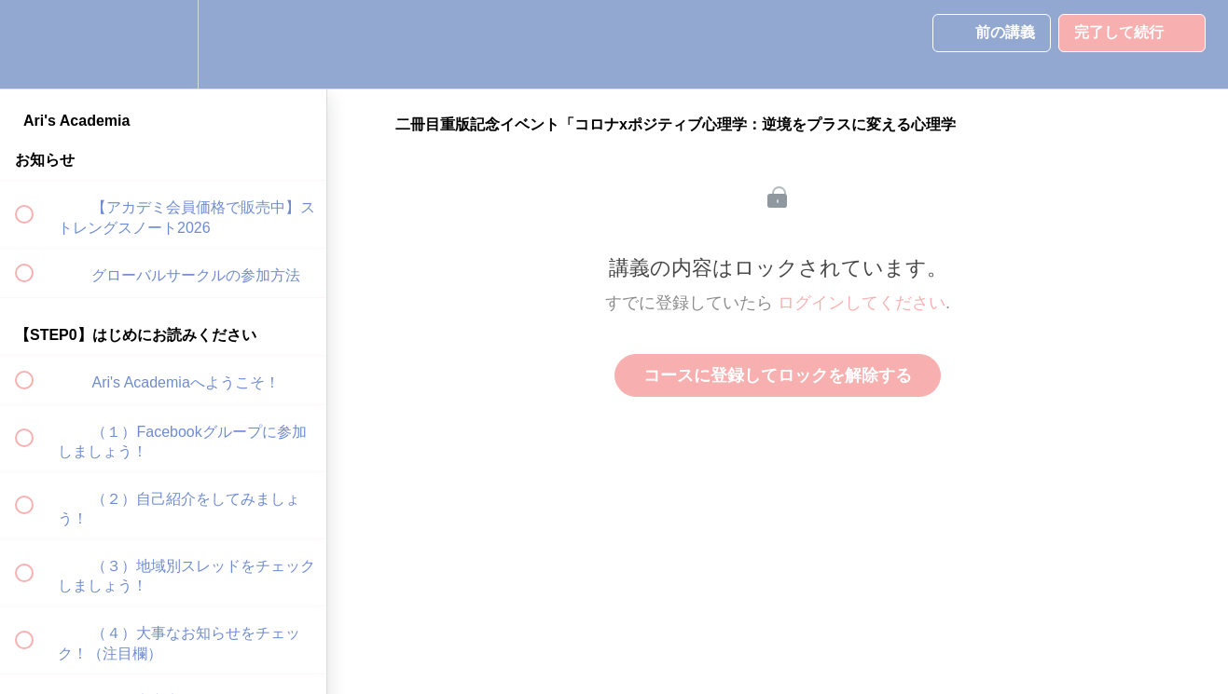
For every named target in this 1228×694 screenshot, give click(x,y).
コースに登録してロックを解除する (777, 375)
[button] (34, 44)
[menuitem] (163, 44)
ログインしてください (861, 302)
